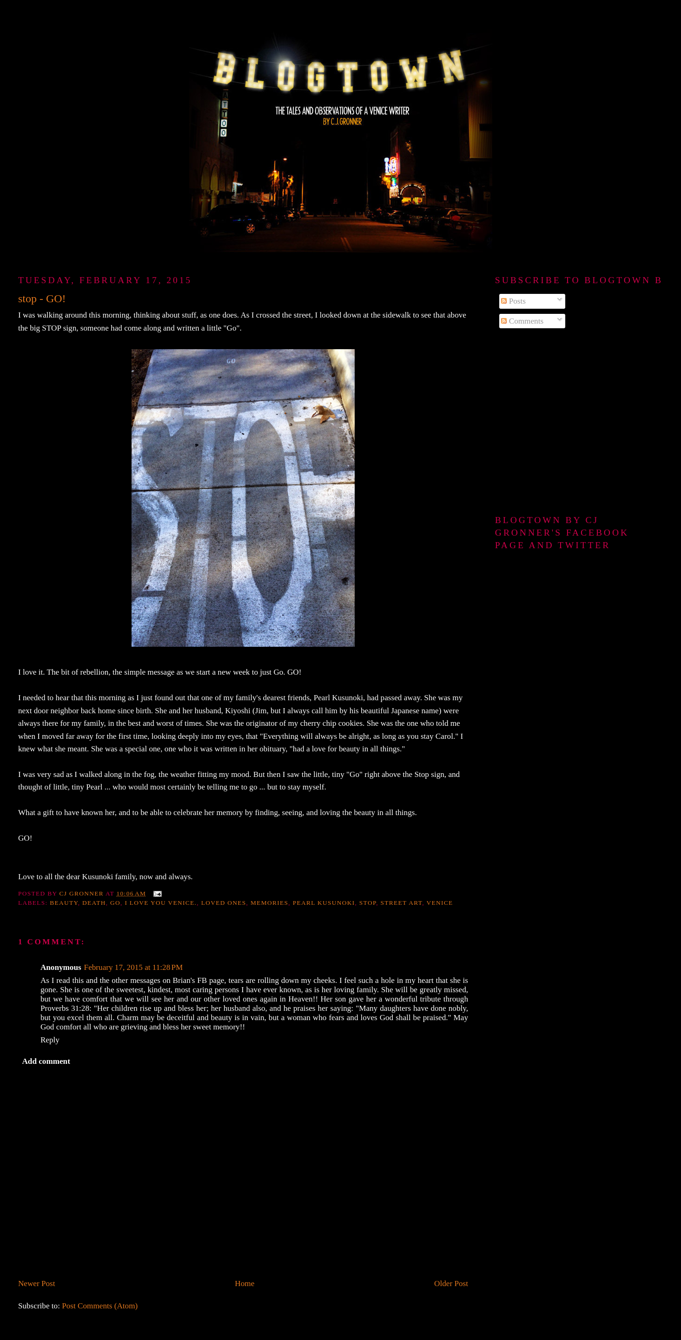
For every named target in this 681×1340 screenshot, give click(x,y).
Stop (367, 902)
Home (244, 1283)
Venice (439, 902)
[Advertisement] (579, 422)
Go (115, 902)
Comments (522, 321)
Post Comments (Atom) (100, 1305)
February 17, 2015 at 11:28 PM (133, 967)
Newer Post (36, 1283)
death (94, 902)
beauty (64, 902)
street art (402, 902)
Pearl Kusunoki (324, 902)
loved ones (223, 902)
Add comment (46, 1061)
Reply (50, 1039)
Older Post (451, 1283)
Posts (513, 301)
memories (269, 902)
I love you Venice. (161, 902)
